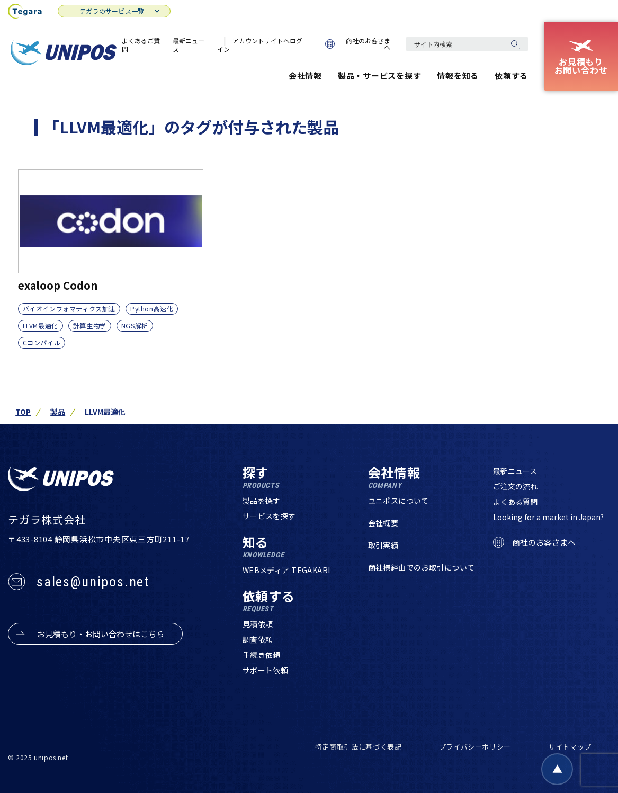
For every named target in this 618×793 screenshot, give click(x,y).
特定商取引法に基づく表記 (358, 747)
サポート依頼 (266, 670)
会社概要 (383, 523)
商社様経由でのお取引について (421, 567)
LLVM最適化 (40, 325)
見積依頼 (258, 624)
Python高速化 (151, 308)
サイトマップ (570, 747)
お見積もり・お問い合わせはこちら (100, 633)
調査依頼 (258, 639)
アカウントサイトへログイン (259, 45)
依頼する (511, 75)
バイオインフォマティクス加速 (69, 308)
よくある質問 (515, 501)
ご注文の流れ (515, 486)
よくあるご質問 (141, 45)
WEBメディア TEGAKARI (286, 570)
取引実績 (383, 545)
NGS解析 (134, 325)
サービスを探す (269, 516)
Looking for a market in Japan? (548, 517)
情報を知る (458, 75)
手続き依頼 (262, 654)
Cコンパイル (42, 342)
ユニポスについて (398, 500)
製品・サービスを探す (380, 75)
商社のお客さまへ (357, 44)
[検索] (514, 44)
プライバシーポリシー (475, 747)
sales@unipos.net (93, 582)
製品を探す (262, 500)
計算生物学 (89, 325)
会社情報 (305, 75)
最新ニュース (188, 45)
